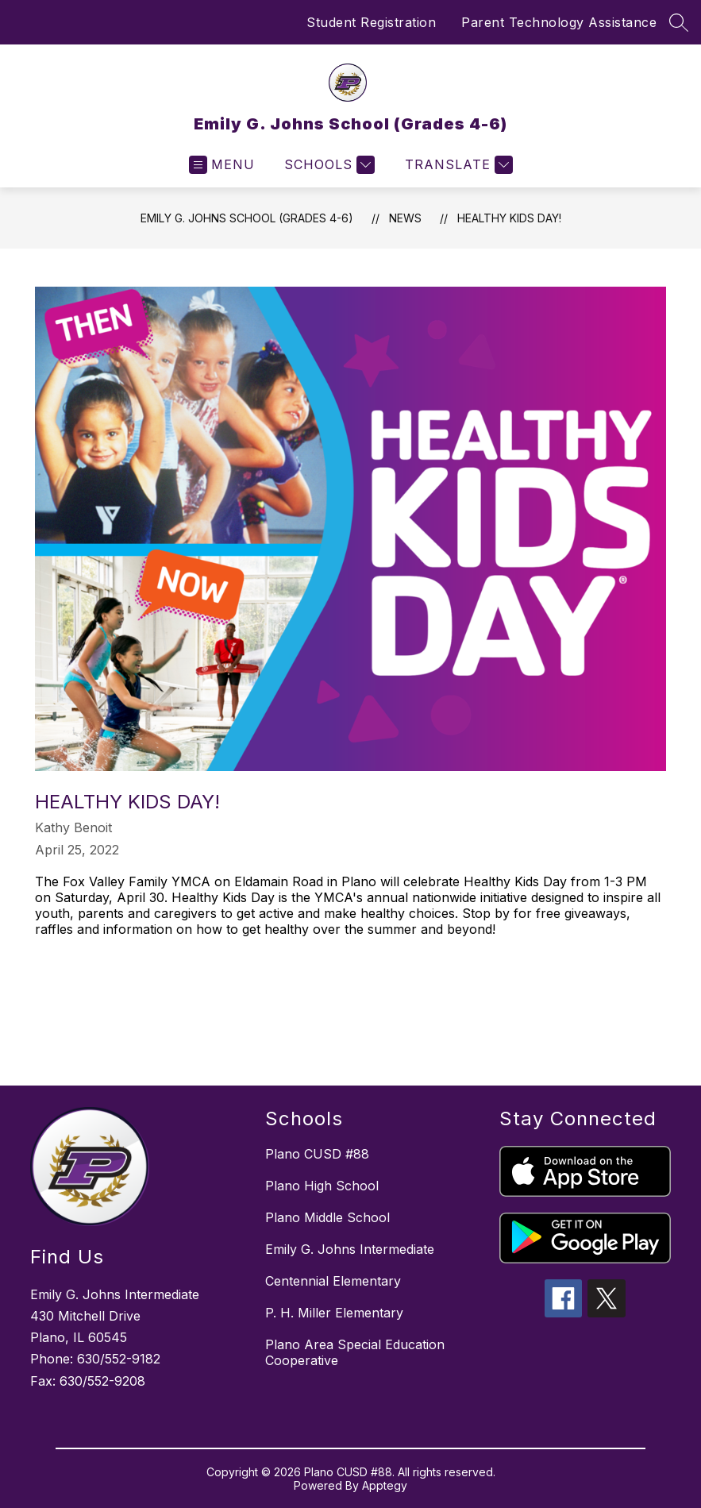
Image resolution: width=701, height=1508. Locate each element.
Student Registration (371, 22)
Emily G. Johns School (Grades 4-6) (247, 218)
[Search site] (678, 22)
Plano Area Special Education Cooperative (355, 1352)
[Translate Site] (457, 165)
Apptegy (384, 1485)
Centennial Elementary (333, 1281)
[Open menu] (222, 165)
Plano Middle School (327, 1217)
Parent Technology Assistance (559, 22)
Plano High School (322, 1186)
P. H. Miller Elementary (334, 1313)
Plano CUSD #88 (317, 1154)
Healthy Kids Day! (509, 218)
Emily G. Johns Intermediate (349, 1249)
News (405, 218)
